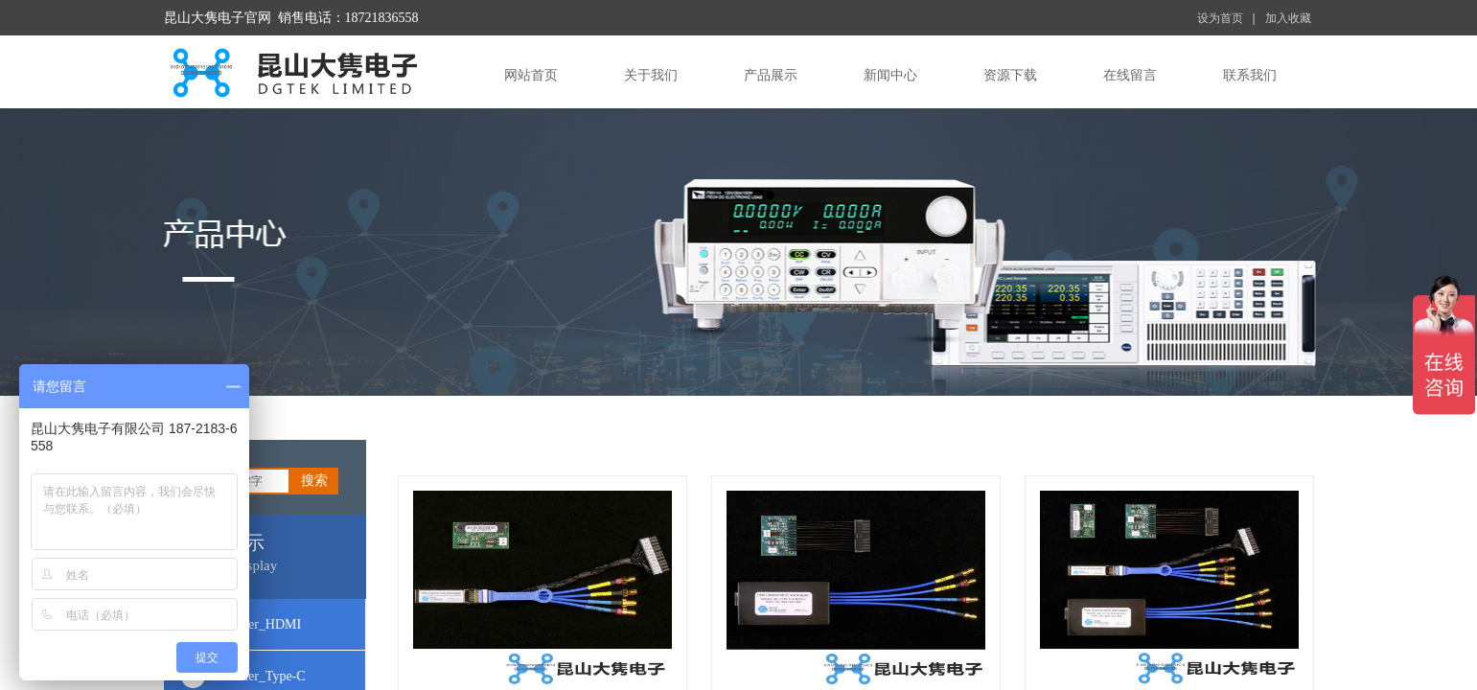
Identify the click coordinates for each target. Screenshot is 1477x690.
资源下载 (1010, 75)
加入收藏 (1288, 18)
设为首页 (1220, 18)
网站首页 (531, 75)
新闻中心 (890, 75)
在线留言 (1130, 75)
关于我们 (651, 75)
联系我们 (1250, 75)
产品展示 (770, 75)
